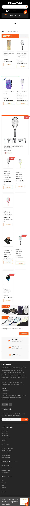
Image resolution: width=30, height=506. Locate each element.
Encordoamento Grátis (6, 467)
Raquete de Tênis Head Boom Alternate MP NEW (22, 93)
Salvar (25, 419)
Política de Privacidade (6, 450)
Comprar (9, 64)
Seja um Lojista (5, 435)
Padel (3, 485)
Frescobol (4, 492)
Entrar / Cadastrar (12, 10)
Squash (3, 489)
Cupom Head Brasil (6, 437)
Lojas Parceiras (5, 433)
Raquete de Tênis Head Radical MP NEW (8, 212)
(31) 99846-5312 (5, 390)
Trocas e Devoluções (6, 457)
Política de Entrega (6, 455)
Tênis (3, 480)
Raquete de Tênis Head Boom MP (19, 251)
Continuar (24, 334)
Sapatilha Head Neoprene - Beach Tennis (8, 252)
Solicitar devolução (6, 470)
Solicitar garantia (5, 472)
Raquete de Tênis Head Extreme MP (19, 174)
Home (3, 31)
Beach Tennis (4, 483)
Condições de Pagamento (7, 448)
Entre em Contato (5, 465)
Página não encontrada (13, 31)
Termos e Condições (6, 452)
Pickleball (4, 487)
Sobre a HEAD (5, 431)
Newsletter (4, 440)
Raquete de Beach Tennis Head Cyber (7, 290)
